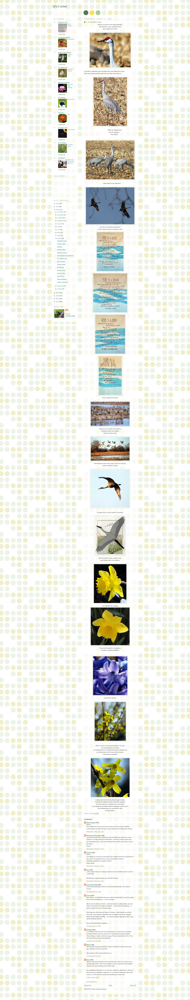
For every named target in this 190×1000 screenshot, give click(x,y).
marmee (89, 852)
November (60, 215)
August (59, 223)
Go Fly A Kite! (61, 273)
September (60, 220)
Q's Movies (61, 158)
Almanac (61, 113)
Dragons (59, 246)
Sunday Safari (61, 243)
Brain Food (70, 99)
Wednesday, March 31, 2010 (95, 831)
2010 (57, 209)
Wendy (89, 944)
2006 (57, 301)
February (60, 286)
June (59, 229)
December (60, 212)
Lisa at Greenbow (92, 884)
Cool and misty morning (70, 86)
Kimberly (89, 929)
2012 (57, 203)
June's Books (71, 129)
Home (110, 985)
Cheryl (89, 895)
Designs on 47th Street (94, 835)
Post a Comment (91, 981)
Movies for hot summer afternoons (70, 161)
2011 (57, 206)
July (68, 114)
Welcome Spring (62, 252)
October (60, 218)
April (58, 235)
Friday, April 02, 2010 (93, 977)
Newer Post (87, 985)
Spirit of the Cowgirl (64, 52)
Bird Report (60, 267)
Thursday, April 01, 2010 (94, 891)
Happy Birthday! (62, 279)
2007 (57, 298)
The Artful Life (62, 67)
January (60, 289)
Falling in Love (62, 22)
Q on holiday (62, 143)
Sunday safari (61, 264)
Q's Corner (60, 6)
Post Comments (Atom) (99, 989)
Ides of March (61, 261)
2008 (57, 296)
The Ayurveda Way (64, 37)
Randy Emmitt (91, 822)
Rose (88, 959)
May (58, 232)
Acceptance (70, 39)
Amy (88, 869)
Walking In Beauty (64, 82)
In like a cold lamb (62, 282)
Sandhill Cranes (62, 241)
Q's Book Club (62, 128)
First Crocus (60, 276)
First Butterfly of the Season (65, 255)
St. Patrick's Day (62, 258)
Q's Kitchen (62, 97)
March (59, 238)
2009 (57, 292)
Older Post (133, 985)
